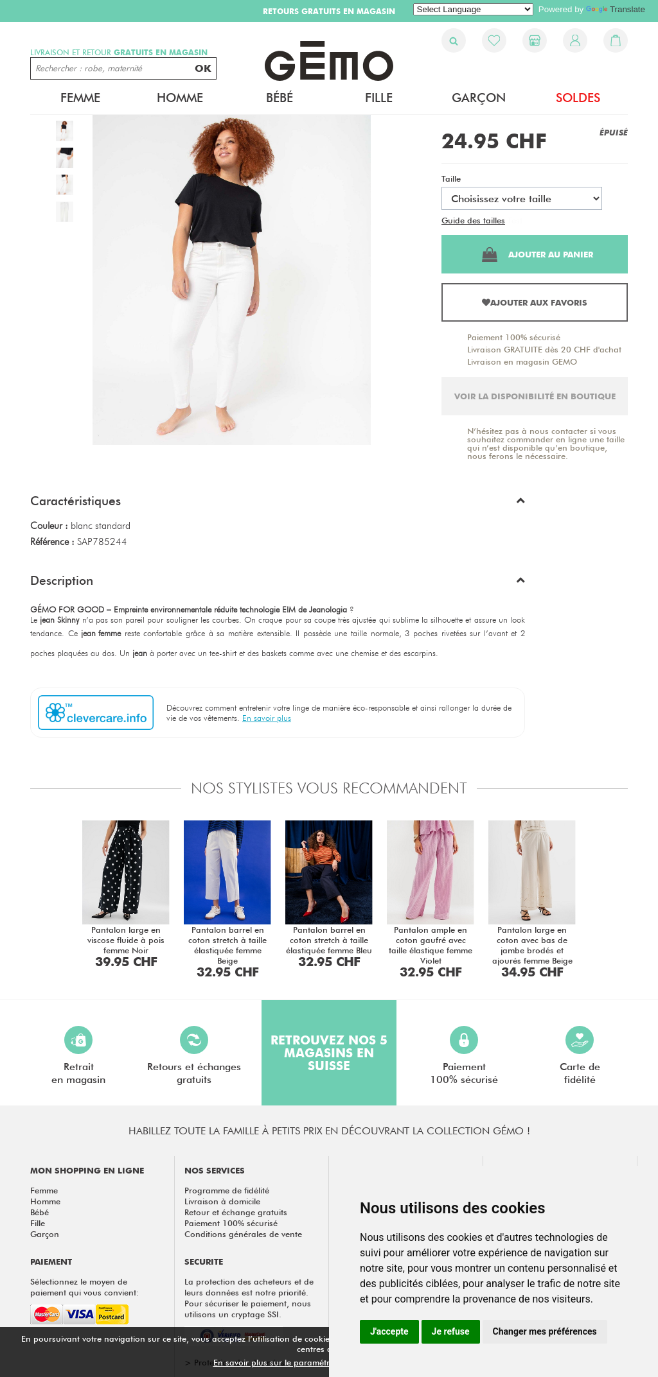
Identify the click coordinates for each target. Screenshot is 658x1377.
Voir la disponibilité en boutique (535, 396)
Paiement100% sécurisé (464, 1056)
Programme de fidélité (226, 1190)
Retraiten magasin (78, 1056)
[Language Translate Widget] (473, 9)
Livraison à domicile (222, 1201)
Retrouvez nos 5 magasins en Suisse (329, 1053)
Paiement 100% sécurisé (513, 337)
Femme (80, 98)
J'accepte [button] (389, 1331)
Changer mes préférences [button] (545, 1331)
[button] (277, 504)
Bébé (279, 98)
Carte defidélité (580, 1056)
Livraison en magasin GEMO (522, 361)
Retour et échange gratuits (235, 1212)
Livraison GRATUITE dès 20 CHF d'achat (544, 349)
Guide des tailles (473, 220)
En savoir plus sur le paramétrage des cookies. (304, 1362)
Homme (180, 98)
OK (203, 68)
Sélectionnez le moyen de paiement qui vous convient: (84, 1286)
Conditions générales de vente (243, 1234)
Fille (379, 98)
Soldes (578, 98)
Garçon (479, 98)
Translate (615, 9)
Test (515, 220)
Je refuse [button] (451, 1331)
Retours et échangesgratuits (194, 1056)
